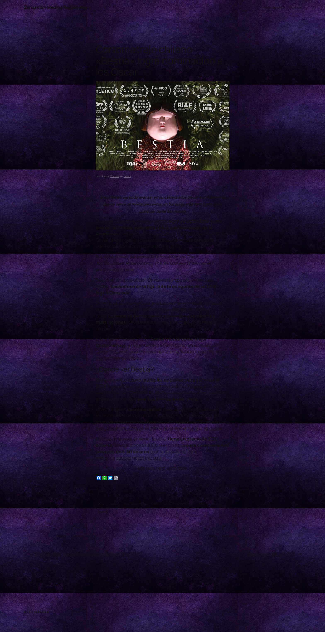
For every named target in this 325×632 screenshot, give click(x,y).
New (202, 504)
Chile (154, 504)
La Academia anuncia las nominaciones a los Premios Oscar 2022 (84, 553)
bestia (114, 504)
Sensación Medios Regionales (55, 7)
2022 (101, 504)
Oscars (102, 512)
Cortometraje (184, 504)
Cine (167, 504)
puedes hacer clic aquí (138, 458)
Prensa (114, 176)
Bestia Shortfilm (134, 504)
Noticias (216, 504)
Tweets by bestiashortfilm (161, 468)
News (127, 176)
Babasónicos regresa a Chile (271, 553)
